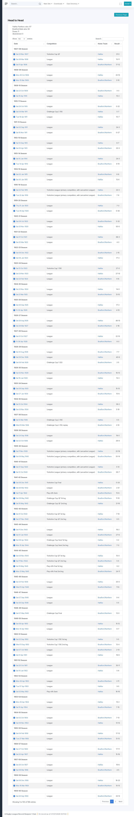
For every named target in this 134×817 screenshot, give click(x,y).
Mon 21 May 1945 (50, 571)
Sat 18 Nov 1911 (49, 132)
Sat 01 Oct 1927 (49, 336)
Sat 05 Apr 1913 (49, 148)
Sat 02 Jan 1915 (49, 174)
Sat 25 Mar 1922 (50, 242)
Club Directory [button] (100, 4)
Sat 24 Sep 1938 (50, 435)
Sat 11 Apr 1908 (49, 65)
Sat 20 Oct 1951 (49, 665)
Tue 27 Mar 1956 (50, 739)
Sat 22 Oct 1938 (50, 441)
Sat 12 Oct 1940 (49, 472)
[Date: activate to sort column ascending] (50, 43)
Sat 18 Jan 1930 (49, 378)
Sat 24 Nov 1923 (50, 274)
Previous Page (121, 15)
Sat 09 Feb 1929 (50, 362)
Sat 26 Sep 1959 (50, 796)
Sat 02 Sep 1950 (50, 639)
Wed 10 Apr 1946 (50, 587)
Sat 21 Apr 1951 (49, 655)
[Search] (51, 4)
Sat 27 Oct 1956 (50, 749)
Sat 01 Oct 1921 (49, 237)
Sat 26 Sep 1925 (50, 305)
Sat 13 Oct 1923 (49, 268)
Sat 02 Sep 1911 (49, 127)
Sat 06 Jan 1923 (50, 258)
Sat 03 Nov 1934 (50, 409)
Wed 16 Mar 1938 (50, 425)
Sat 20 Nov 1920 (50, 227)
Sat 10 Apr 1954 (49, 707)
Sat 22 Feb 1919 (49, 190)
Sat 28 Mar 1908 (50, 59)
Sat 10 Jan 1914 (49, 159)
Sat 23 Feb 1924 (50, 279)
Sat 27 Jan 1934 (50, 394)
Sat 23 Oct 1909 (50, 91)
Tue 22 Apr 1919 (50, 195)
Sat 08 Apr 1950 (50, 624)
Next (120, 801)
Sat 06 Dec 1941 (50, 483)
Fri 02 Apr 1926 (49, 310)
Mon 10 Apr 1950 (50, 629)
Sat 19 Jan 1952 (49, 671)
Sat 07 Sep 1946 (50, 597)
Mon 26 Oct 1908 (50, 75)
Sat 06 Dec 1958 (50, 780)
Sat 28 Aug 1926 (50, 321)
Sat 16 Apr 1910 (49, 96)
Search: (110, 38)
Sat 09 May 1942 (50, 498)
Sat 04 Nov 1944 (50, 556)
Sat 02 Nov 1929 (50, 373)
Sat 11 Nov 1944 (49, 561)
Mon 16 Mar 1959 (50, 786)
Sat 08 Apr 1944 (50, 540)
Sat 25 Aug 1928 (50, 352)
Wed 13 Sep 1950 (50, 644)
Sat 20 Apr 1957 (50, 754)
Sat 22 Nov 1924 (50, 289)
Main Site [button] (75, 4)
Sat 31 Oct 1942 (49, 514)
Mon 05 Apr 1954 (50, 702)
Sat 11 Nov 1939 (49, 451)
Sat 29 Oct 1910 (49, 106)
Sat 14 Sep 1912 (49, 143)
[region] (15, 408)
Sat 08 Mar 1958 (50, 770)
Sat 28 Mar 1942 (50, 488)
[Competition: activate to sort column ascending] (92, 43)
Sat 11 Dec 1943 (49, 530)
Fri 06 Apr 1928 (49, 341)
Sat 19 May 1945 (50, 566)
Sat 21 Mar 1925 (49, 294)
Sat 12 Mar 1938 (49, 420)
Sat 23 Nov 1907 (50, 54)
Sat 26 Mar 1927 (50, 326)
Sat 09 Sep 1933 (50, 388)
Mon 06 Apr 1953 (50, 681)
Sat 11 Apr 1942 (49, 493)
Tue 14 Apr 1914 (50, 164)
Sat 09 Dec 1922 (50, 253)
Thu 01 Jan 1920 (50, 206)
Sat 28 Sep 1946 (50, 603)
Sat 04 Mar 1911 (49, 112)
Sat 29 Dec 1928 (50, 357)
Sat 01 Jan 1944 (50, 535)
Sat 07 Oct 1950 (50, 650)
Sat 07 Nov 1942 (50, 519)
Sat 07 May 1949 (50, 613)
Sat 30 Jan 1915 (49, 179)
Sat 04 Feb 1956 (50, 733)
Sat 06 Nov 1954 (50, 723)
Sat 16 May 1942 (50, 503)
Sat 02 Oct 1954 (50, 718)
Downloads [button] (86, 4)
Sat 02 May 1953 (50, 692)
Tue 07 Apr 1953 (50, 686)
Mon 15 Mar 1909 (50, 80)
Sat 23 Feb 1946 (50, 582)
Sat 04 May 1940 (50, 456)
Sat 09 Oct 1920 (50, 221)
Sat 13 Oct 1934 (49, 404)
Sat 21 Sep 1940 (50, 467)
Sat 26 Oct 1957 (50, 765)
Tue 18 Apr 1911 (49, 117)
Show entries (50, 38)
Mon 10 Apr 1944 (50, 545)
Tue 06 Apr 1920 (50, 211)
